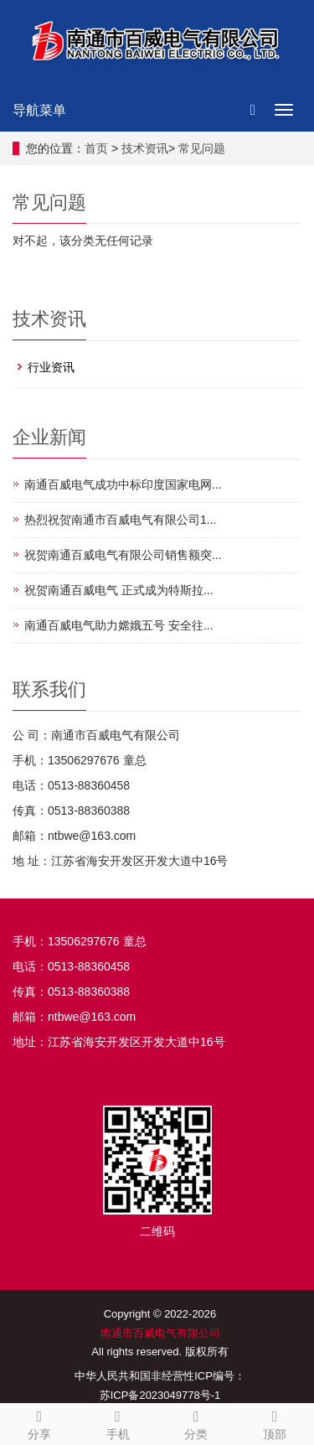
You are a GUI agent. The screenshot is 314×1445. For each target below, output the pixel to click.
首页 (96, 148)
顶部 (274, 1422)
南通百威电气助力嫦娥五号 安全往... (119, 625)
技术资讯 (144, 148)
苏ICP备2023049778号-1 (160, 1395)
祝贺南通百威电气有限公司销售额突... (123, 555)
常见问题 (201, 148)
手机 (118, 1422)
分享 (39, 1422)
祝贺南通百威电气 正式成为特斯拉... (119, 590)
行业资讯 (51, 367)
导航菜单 (39, 110)
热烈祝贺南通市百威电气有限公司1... (120, 519)
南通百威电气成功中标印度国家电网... (123, 484)
